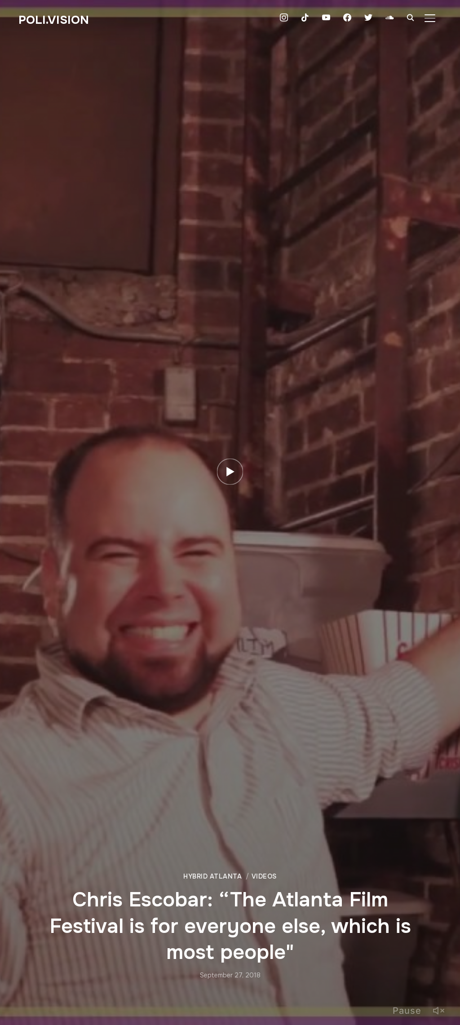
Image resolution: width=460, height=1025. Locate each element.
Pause (407, 1010)
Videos (264, 876)
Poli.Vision (53, 20)
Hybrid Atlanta (212, 876)
